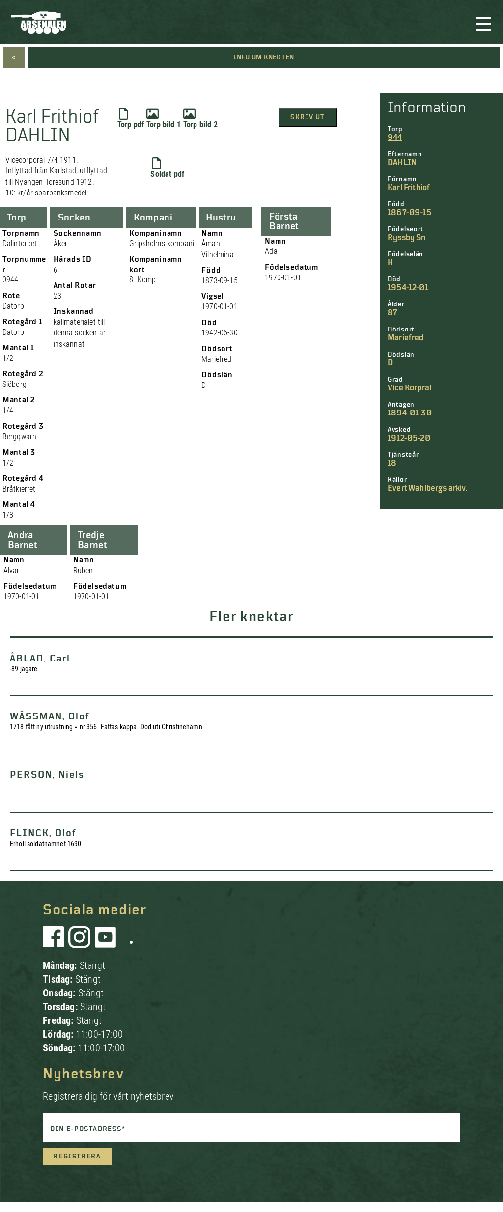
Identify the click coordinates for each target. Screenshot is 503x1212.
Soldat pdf (167, 168)
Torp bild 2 (200, 118)
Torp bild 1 (163, 118)
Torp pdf (130, 118)
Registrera (77, 1156)
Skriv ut (307, 117)
